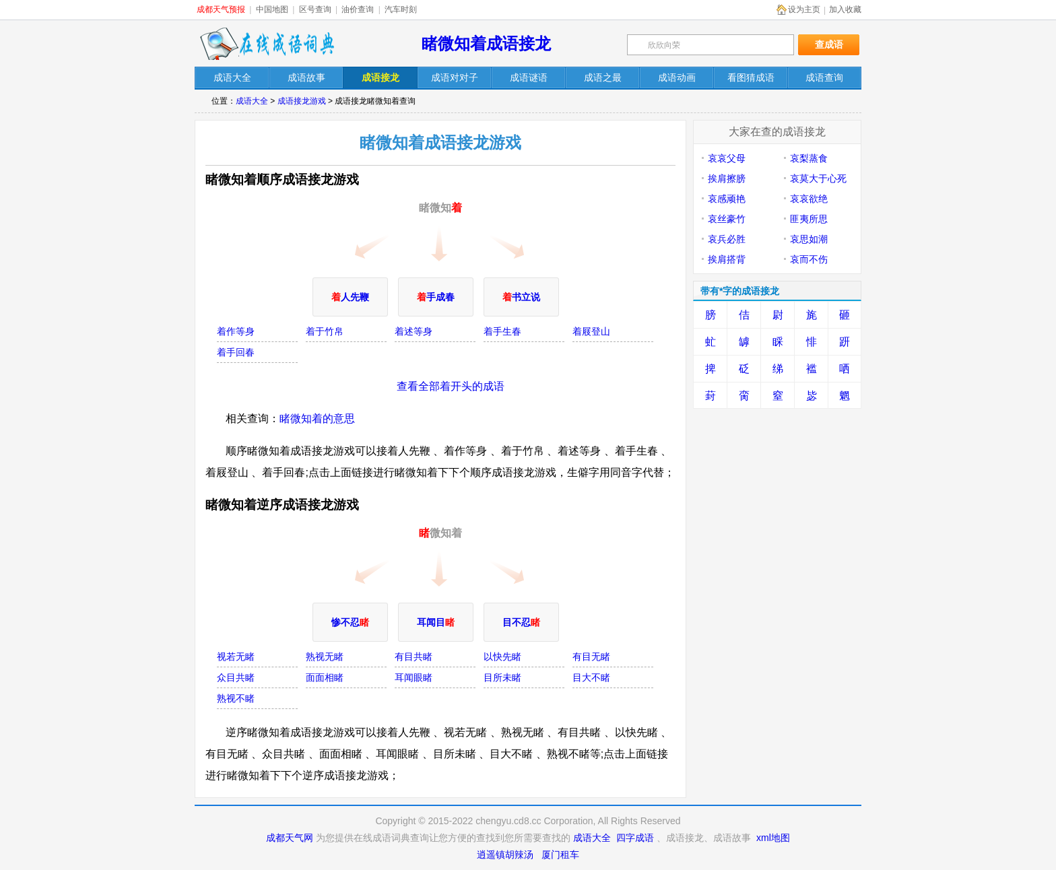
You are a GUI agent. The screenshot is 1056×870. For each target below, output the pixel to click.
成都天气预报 (221, 9)
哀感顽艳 (727, 198)
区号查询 (315, 9)
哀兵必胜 (727, 239)
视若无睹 (236, 656)
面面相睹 (324, 677)
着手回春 (236, 352)
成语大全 (252, 101)
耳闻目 (436, 622)
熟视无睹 (324, 656)
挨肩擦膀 (727, 178)
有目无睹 (591, 656)
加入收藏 (845, 9)
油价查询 (357, 9)
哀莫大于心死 (818, 178)
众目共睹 (236, 677)
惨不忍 (350, 622)
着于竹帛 (324, 331)
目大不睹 (591, 677)
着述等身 (413, 331)
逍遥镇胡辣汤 (505, 854)
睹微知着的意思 (317, 418)
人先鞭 (350, 297)
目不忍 (521, 622)
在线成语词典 (266, 44)
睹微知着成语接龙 (486, 43)
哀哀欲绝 (809, 198)
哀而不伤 (809, 259)
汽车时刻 (401, 9)
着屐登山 (591, 331)
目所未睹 (502, 677)
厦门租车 (560, 854)
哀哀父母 (727, 158)
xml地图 (773, 837)
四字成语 (635, 837)
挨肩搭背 (727, 259)
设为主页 (804, 9)
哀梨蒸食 (809, 158)
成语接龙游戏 (301, 101)
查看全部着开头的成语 (450, 386)
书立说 (521, 297)
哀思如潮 (809, 239)
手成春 (436, 297)
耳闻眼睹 (413, 677)
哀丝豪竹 (727, 218)
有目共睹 (413, 656)
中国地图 (272, 9)
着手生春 (502, 331)
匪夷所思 (809, 218)
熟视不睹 (236, 698)
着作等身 (236, 331)
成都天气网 (289, 837)
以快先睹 (502, 656)
